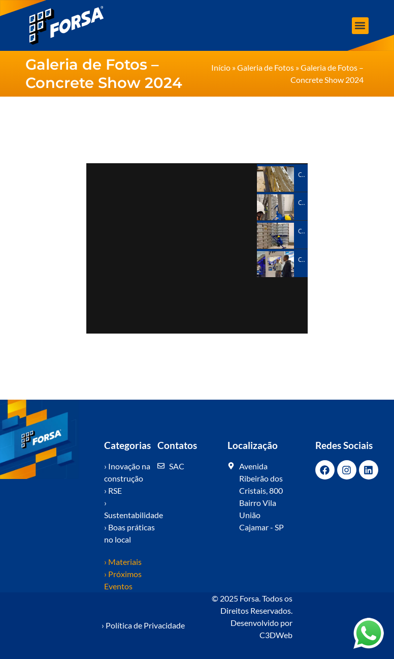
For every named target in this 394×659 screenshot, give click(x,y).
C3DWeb (275, 635)
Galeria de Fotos (265, 67)
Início (221, 67)
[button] (360, 25)
